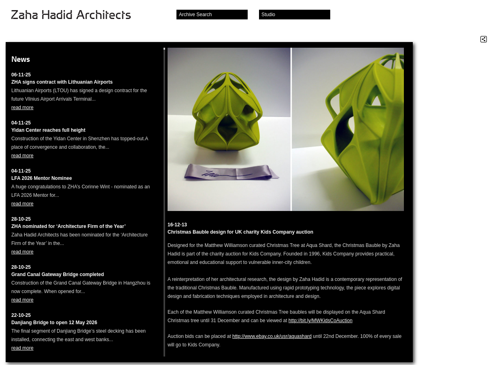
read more (22, 107)
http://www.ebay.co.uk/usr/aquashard (272, 336)
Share (484, 39)
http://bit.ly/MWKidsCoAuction (320, 320)
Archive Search (195, 14)
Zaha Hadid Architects (77, 15)
